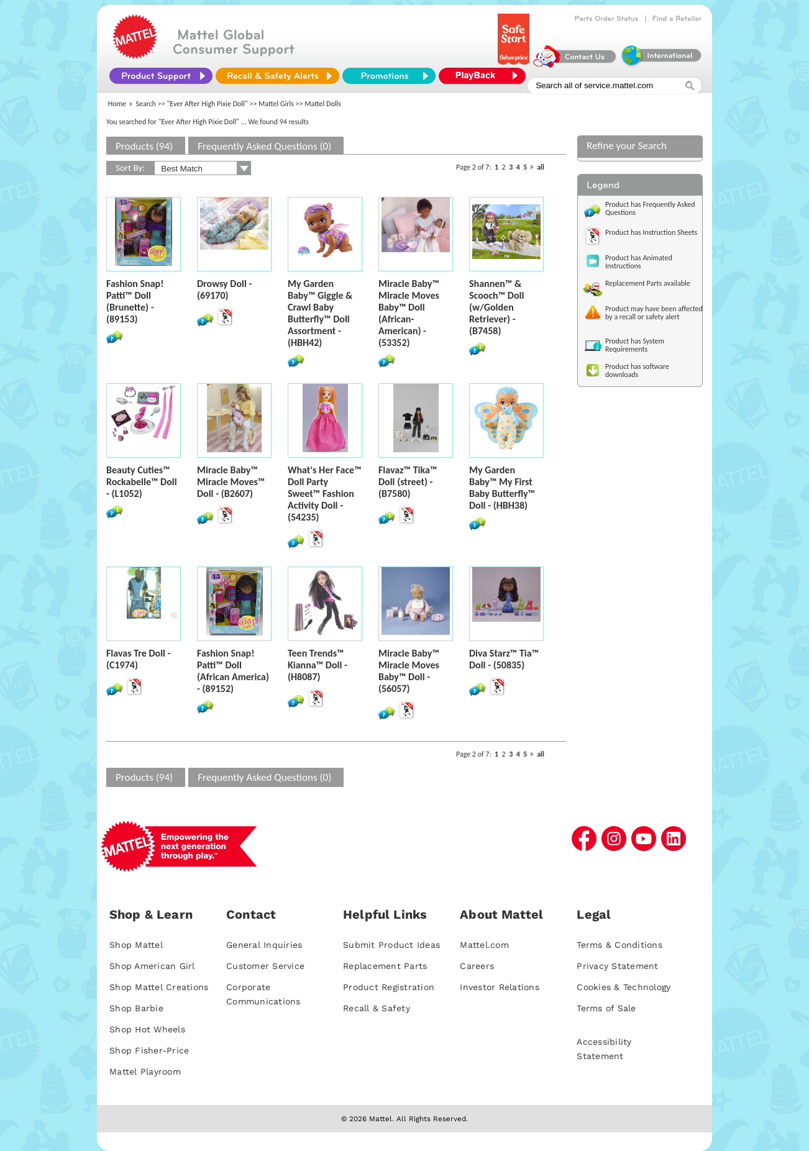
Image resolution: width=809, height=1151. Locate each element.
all (540, 167)
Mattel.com (484, 945)
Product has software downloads (637, 370)
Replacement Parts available (647, 283)
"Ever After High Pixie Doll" (207, 103)
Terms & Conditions (619, 945)
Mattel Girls (276, 103)
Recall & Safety (376, 1008)
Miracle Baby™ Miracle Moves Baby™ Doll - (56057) (408, 670)
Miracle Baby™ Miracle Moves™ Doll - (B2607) (231, 481)
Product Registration (388, 987)
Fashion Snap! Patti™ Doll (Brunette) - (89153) (134, 301)
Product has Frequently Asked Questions (650, 208)
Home (117, 103)
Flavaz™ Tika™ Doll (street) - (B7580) (407, 481)
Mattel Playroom (145, 1071)
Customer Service (265, 966)
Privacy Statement (617, 966)
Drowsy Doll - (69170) (224, 289)
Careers (477, 966)
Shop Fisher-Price (149, 1050)
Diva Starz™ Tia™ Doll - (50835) (504, 659)
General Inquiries (264, 945)
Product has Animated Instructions (638, 261)
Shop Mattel (136, 945)
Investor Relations (499, 987)
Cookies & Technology (623, 987)
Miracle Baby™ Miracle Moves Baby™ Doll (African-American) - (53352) (408, 313)
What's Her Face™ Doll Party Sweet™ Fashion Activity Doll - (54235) (325, 493)
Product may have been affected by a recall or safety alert (654, 312)
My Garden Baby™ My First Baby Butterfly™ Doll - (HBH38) (502, 487)
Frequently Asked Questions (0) (264, 146)
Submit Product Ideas (391, 945)
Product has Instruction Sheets (651, 232)
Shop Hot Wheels (147, 1029)
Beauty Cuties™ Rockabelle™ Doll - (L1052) (141, 481)
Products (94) (144, 146)
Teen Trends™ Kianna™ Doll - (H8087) (317, 665)
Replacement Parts (385, 966)
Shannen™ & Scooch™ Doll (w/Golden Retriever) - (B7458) (496, 307)
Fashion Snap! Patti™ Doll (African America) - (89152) (233, 670)
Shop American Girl (152, 966)
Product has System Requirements (634, 345)
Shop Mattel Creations (158, 987)
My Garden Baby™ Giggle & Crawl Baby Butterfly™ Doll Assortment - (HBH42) (320, 313)
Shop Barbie (136, 1008)
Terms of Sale (606, 1008)
